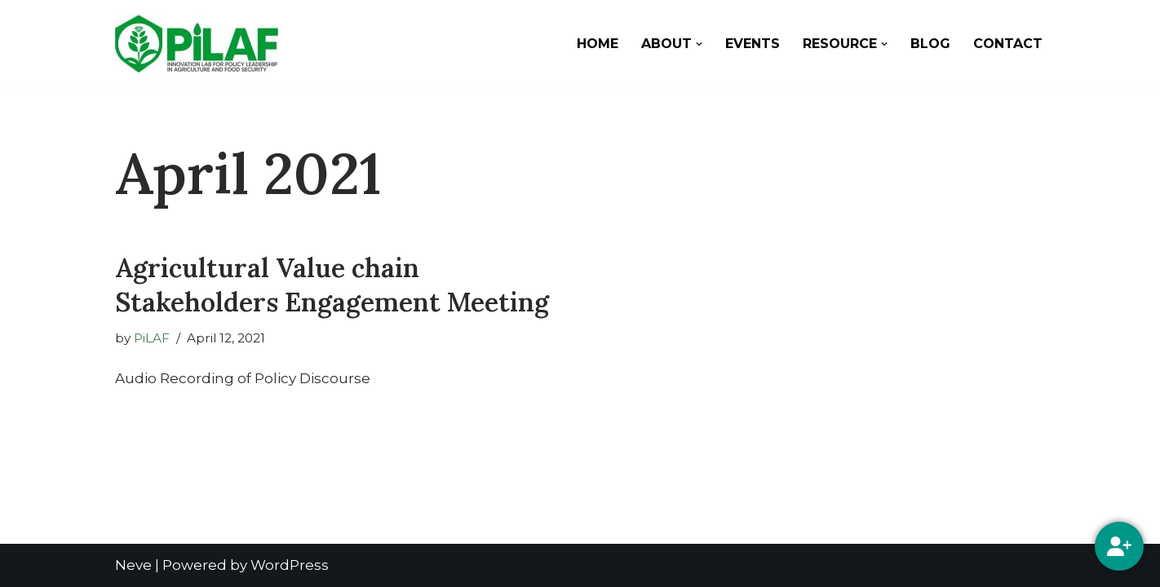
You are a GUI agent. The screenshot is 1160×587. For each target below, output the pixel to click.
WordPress (289, 565)
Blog (930, 43)
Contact (1008, 43)
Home (597, 43)
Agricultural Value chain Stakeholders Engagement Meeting (332, 285)
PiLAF (152, 338)
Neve (133, 565)
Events (752, 43)
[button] (699, 44)
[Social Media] (1119, 546)
